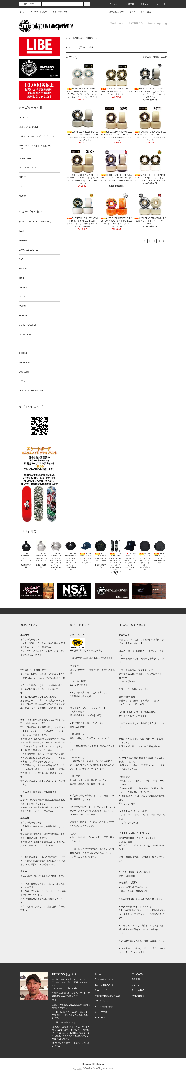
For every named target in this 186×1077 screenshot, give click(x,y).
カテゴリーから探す (37, 12)
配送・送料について (104, 985)
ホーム (22, 12)
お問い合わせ (144, 12)
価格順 (156, 57)
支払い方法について (104, 979)
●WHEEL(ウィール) (91, 38)
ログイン (143, 4)
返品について (101, 990)
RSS (97, 1017)
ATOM (103, 1017)
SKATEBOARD (77, 38)
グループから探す (58, 12)
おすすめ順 (145, 57)
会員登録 (128, 4)
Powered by (93, 1069)
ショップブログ (102, 1012)
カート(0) (159, 4)
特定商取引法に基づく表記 (107, 995)
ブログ (130, 12)
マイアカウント (139, 974)
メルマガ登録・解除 (114, 12)
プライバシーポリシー (105, 1001)
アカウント (112, 4)
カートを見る (138, 990)
